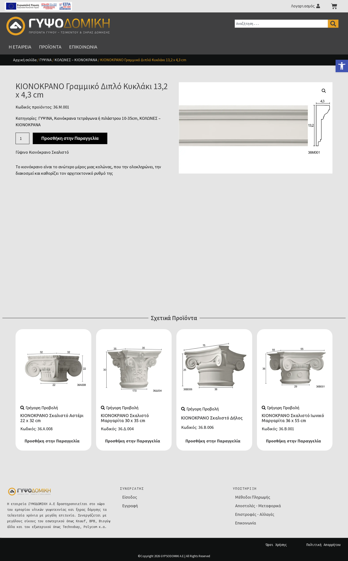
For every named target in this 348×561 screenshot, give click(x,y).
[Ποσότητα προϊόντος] (22, 138)
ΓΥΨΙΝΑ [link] (45, 59)
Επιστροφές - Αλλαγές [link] (254, 514)
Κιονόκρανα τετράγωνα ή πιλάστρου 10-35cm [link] (95, 118)
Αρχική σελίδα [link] (25, 59)
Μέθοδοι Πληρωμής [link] (252, 497)
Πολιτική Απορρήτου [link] (323, 545)
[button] (324, 91)
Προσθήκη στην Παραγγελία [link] (52, 441)
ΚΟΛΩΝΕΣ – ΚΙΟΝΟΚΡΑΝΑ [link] (75, 59)
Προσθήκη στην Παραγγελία (69, 138)
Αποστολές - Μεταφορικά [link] (258, 506)
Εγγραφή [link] (130, 506)
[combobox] (281, 24)
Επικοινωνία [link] (245, 523)
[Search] (333, 24)
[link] (342, 66)
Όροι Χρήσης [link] (276, 545)
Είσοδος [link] (129, 497)
